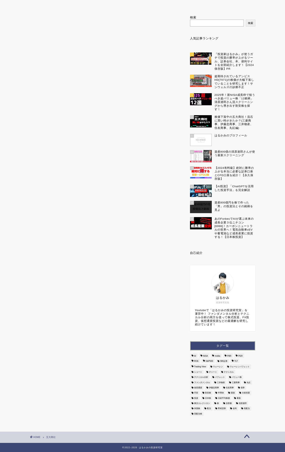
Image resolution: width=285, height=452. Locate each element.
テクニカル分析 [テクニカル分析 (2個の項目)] (201, 377)
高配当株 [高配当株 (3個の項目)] (198, 414)
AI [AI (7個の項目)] (195, 356)
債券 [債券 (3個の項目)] (243, 387)
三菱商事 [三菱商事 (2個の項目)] (236, 382)
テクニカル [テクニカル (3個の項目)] (229, 372)
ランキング (149, 4)
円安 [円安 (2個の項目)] (196, 393)
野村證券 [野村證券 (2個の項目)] (222, 408)
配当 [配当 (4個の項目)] (209, 408)
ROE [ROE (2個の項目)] (196, 361)
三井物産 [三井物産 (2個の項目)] (221, 382)
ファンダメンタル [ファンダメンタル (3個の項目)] (202, 382)
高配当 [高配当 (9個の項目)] (247, 408)
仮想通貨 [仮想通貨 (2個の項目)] (198, 387)
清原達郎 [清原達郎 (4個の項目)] (243, 403)
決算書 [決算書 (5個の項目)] (229, 403)
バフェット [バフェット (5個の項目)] (220, 377)
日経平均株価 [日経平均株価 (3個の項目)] (224, 398)
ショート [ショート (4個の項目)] (198, 372)
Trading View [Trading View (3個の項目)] (200, 367)
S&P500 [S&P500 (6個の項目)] (209, 361)
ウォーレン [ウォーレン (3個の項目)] (218, 367)
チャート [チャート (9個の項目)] (213, 372)
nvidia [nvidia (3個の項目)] (217, 356)
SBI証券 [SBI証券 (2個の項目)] (223, 361)
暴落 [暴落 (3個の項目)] (239, 398)
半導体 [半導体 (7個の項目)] (221, 393)
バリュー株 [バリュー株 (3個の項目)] (237, 377)
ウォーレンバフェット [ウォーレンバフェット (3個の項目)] (240, 367)
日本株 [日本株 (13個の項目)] (208, 398)
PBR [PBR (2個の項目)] (229, 356)
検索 (193, 17)
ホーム (53, 4)
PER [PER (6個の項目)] (240, 356)
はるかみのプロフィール (101, 4)
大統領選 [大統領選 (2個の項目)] (246, 393)
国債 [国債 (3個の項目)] (233, 393)
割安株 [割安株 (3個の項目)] (208, 393)
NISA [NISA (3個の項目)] (205, 356)
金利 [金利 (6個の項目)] (235, 408)
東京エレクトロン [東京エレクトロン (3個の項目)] (202, 403)
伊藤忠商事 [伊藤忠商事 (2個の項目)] (214, 387)
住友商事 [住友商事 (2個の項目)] (230, 387)
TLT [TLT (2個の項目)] (236, 361)
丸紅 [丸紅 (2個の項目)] (249, 382)
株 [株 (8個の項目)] (218, 403)
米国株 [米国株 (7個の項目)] (197, 408)
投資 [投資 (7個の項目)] (196, 398)
